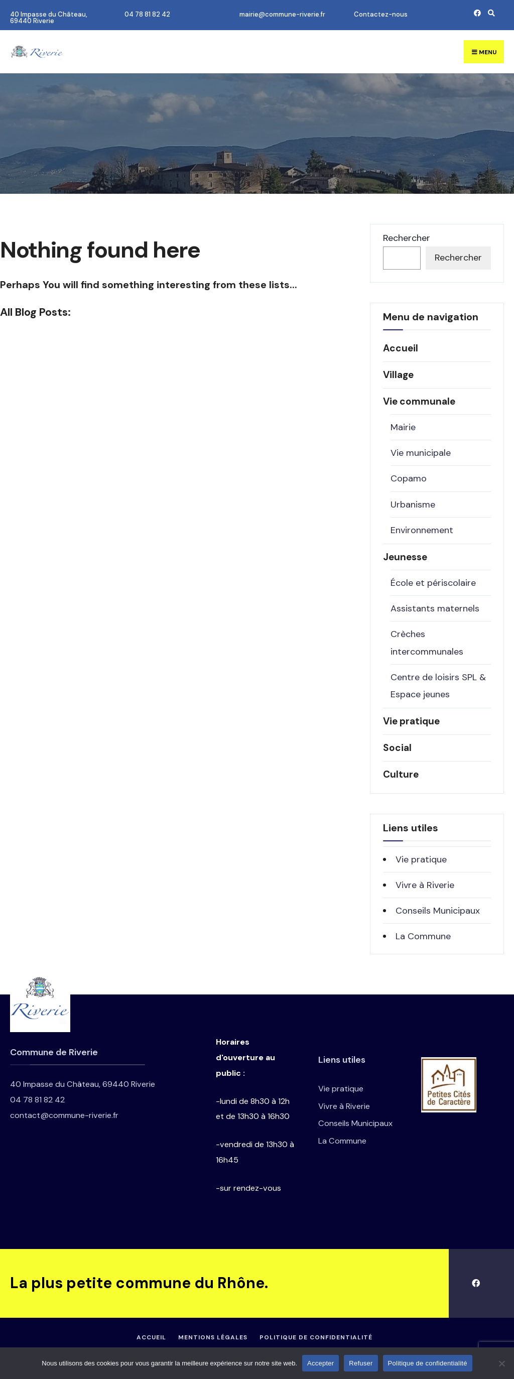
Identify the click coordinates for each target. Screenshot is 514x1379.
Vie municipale (421, 453)
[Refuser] (501, 1363)
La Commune (423, 936)
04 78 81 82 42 (147, 14)
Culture (401, 774)
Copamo (409, 478)
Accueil (400, 348)
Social (397, 747)
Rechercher (406, 238)
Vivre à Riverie (425, 885)
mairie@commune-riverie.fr (282, 14)
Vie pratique (411, 721)
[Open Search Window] (489, 13)
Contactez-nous (381, 14)
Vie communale (419, 401)
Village (398, 374)
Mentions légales (212, 1337)
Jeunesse (405, 557)
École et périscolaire (433, 583)
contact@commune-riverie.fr (64, 1115)
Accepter (320, 1363)
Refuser (360, 1363)
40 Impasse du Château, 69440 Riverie (48, 17)
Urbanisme (413, 504)
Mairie (403, 427)
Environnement (422, 530)
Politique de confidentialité (316, 1337)
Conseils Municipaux (438, 911)
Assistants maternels (435, 608)
